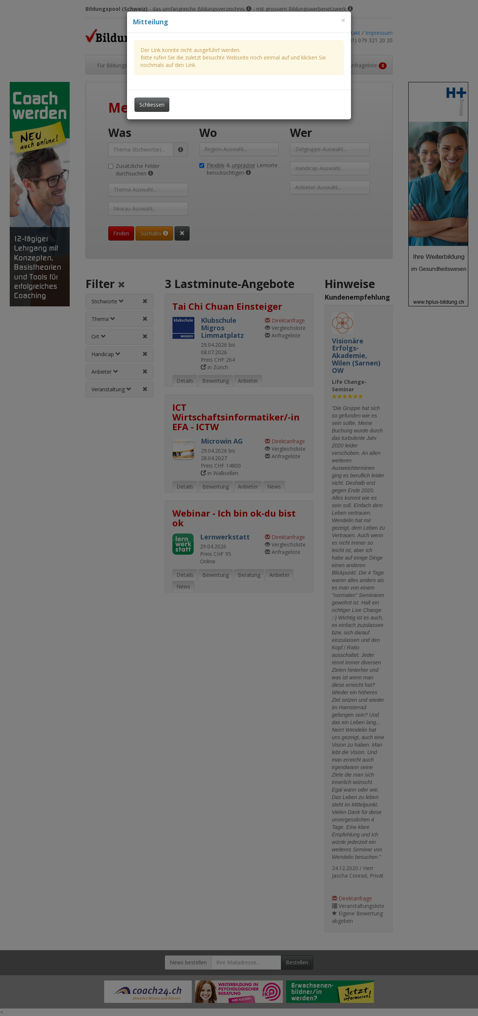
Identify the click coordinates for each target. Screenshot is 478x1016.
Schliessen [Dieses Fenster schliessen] (151, 104)
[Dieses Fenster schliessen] (343, 20)
